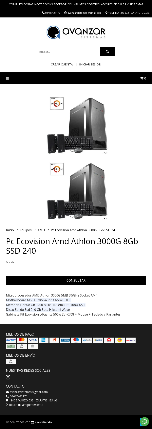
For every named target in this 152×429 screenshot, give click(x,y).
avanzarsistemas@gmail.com (27, 392)
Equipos (26, 230)
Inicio (10, 230)
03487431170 (16, 396)
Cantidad (10, 262)
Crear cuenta (62, 64)
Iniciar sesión (90, 64)
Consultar (76, 280)
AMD (42, 230)
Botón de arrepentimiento (24, 405)
